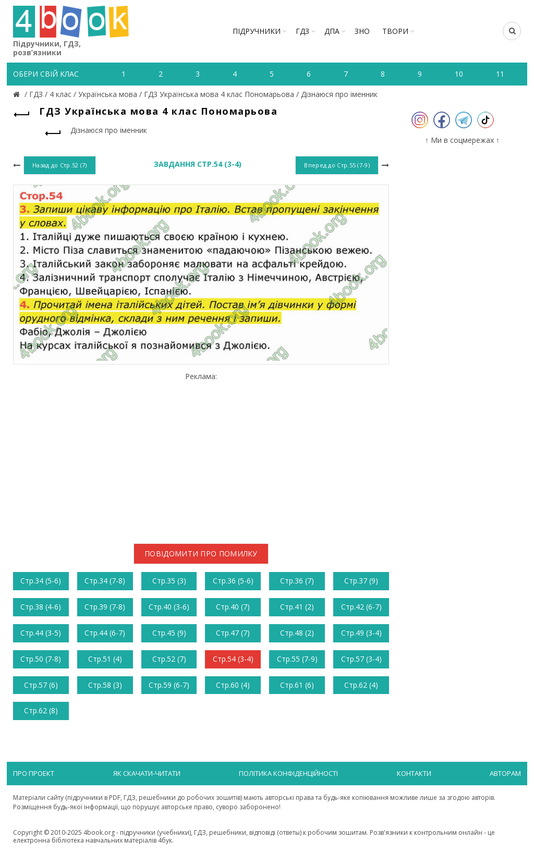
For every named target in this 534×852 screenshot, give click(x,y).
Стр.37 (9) (361, 581)
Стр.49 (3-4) (361, 633)
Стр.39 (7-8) (104, 607)
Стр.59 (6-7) (169, 685)
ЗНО (362, 31)
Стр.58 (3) (105, 685)
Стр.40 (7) (233, 607)
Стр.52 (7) (169, 659)
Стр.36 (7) (297, 581)
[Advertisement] (201, 454)
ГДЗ (302, 31)
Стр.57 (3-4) (361, 659)
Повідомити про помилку (201, 553)
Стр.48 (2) (297, 633)
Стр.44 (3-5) (40, 633)
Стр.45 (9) (169, 633)
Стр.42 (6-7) (361, 607)
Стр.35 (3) (169, 581)
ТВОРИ (395, 31)
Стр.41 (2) (297, 607)
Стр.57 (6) (41, 685)
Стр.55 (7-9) (297, 659)
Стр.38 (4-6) (40, 607)
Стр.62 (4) (361, 685)
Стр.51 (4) (105, 659)
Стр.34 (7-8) (104, 581)
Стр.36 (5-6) (233, 581)
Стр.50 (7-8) (40, 659)
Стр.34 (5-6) (40, 581)
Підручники (257, 31)
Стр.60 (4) (233, 685)
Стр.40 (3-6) (169, 607)
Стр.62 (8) (41, 710)
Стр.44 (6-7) (104, 633)
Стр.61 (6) (297, 685)
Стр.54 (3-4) (233, 659)
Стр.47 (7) (233, 633)
